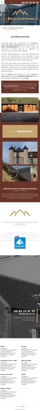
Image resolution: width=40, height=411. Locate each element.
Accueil (5, 28)
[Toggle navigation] (2, 2)
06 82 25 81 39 (30, 2)
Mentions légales (22, 409)
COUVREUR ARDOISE (6, 351)
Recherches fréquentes (16, 28)
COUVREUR (3, 348)
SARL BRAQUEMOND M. (11, 86)
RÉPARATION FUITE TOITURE (7, 353)
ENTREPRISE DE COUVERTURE (8, 350)
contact (32, 88)
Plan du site (17, 409)
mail (27, 78)
